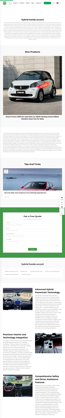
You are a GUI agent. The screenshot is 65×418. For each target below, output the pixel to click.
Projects (28, 3)
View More (7, 197)
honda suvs (24, 271)
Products (21, 3)
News (32, 3)
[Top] (61, 212)
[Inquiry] (61, 198)
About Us (15, 3)
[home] (4, 3)
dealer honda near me (11, 271)
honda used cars (26, 274)
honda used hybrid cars (12, 274)
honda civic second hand (52, 271)
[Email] (61, 203)
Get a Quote (47, 3)
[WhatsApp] (61, 208)
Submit (32, 249)
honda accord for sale (36, 271)
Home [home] (10, 3)
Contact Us (38, 3)
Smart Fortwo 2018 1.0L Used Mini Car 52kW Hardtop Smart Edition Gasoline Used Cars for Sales (32, 118)
